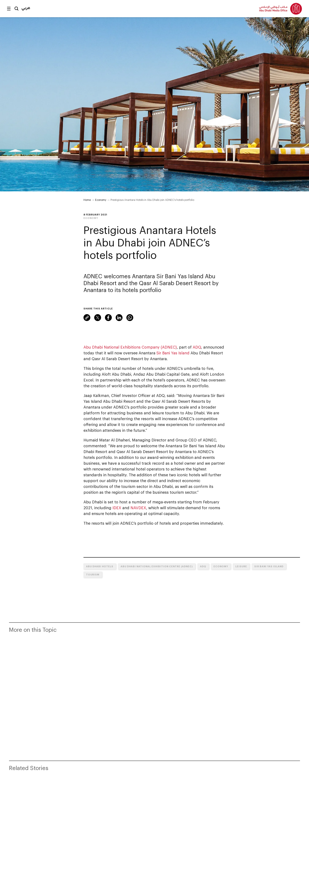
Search (16, 8)
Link (86, 317)
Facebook (108, 317)
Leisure (241, 566)
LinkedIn (119, 317)
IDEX (116, 507)
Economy (100, 199)
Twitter (97, 317)
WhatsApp (129, 317)
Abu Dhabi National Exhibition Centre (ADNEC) (157, 566)
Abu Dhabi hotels (99, 566)
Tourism (92, 574)
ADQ (197, 347)
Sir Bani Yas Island (172, 352)
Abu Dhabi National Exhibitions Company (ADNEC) (130, 347)
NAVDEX (138, 507)
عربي (25, 7)
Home (87, 199)
